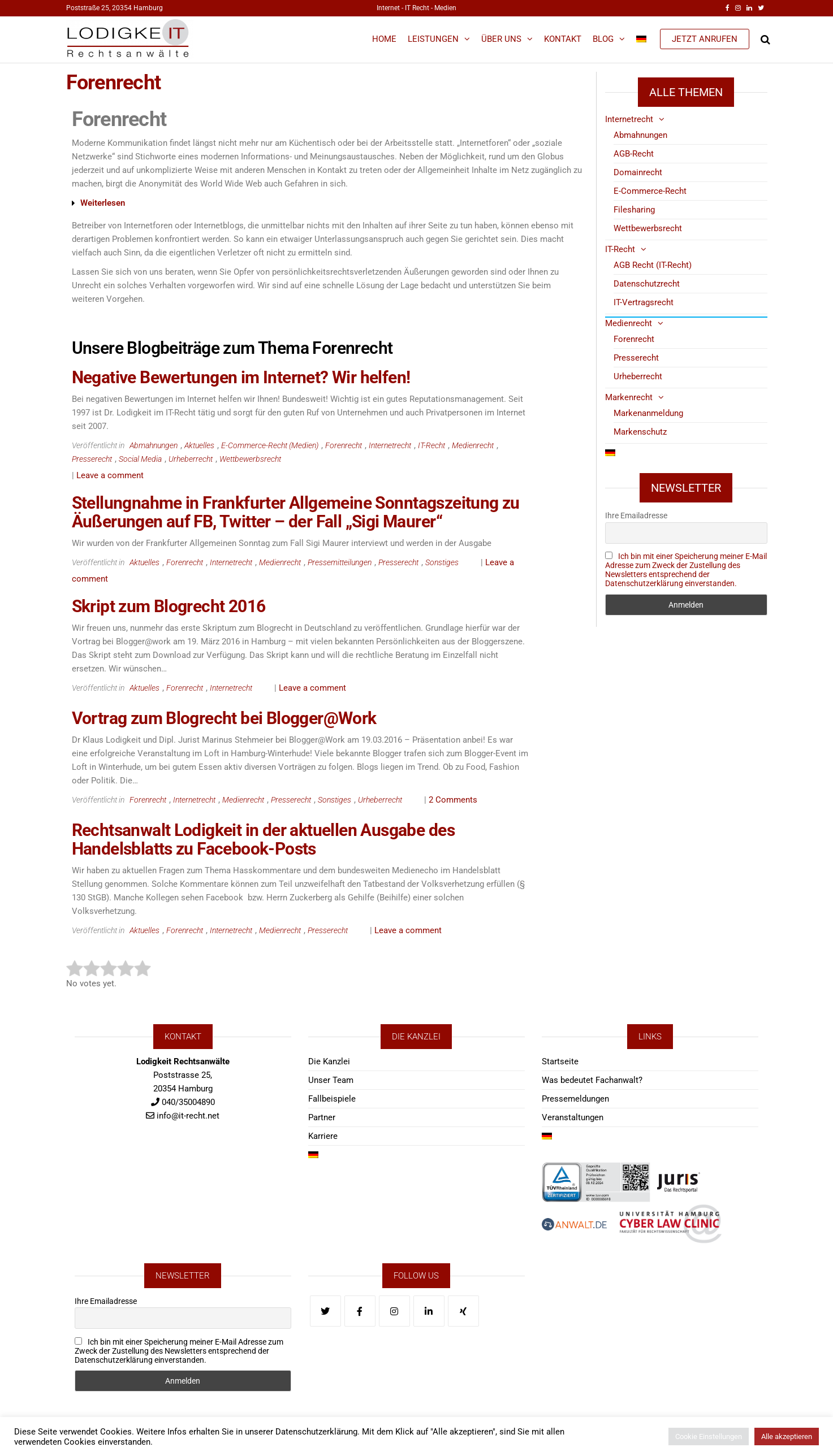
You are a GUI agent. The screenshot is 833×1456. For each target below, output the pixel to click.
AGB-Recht (634, 154)
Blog (603, 39)
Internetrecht (390, 445)
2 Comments (453, 800)
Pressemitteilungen (340, 562)
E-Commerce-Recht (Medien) (269, 445)
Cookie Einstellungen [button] (708, 1436)
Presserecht (92, 458)
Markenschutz (640, 432)
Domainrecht (638, 172)
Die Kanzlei (329, 1061)
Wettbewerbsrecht (250, 458)
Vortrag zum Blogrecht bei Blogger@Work (224, 718)
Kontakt (562, 39)
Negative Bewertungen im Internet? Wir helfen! (241, 377)
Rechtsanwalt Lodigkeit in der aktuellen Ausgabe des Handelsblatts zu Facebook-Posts (263, 839)
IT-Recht (431, 445)
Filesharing (634, 210)
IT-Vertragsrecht (644, 302)
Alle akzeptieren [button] (786, 1436)
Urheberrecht (191, 458)
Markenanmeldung (648, 413)
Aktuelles (199, 445)
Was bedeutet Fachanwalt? (592, 1080)
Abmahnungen (154, 445)
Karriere (323, 1136)
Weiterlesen (102, 203)
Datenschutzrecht (647, 284)
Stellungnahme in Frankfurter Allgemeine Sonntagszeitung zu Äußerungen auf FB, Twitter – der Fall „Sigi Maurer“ (296, 512)
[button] (322, 203)
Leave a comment (110, 475)
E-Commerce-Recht (650, 191)
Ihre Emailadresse (636, 515)
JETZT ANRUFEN (704, 39)
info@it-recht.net (188, 1116)
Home (384, 39)
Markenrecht (629, 397)
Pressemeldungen (575, 1099)
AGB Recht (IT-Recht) (653, 265)
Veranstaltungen (572, 1117)
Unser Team (330, 1080)
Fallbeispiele (332, 1099)
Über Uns (501, 39)
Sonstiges (442, 562)
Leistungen (433, 39)
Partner (321, 1117)
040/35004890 (188, 1102)
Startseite (560, 1061)
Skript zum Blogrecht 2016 (169, 606)
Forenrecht (343, 445)
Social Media (140, 458)
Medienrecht (473, 445)
